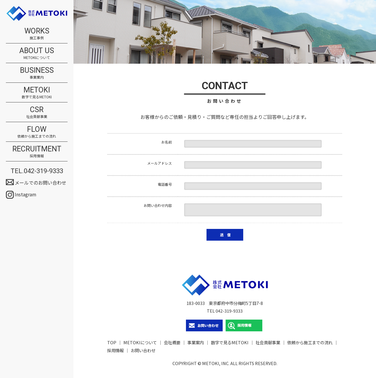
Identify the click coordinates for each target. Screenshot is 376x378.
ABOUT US (37, 53)
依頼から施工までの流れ (310, 342)
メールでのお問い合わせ (40, 182)
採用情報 (115, 350)
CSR (37, 112)
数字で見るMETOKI (230, 342)
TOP (111, 342)
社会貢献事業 (268, 342)
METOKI (37, 92)
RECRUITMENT (37, 151)
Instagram (25, 194)
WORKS (37, 33)
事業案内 (195, 342)
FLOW (37, 132)
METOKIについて (140, 342)
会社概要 (172, 342)
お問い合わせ (143, 350)
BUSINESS (37, 73)
